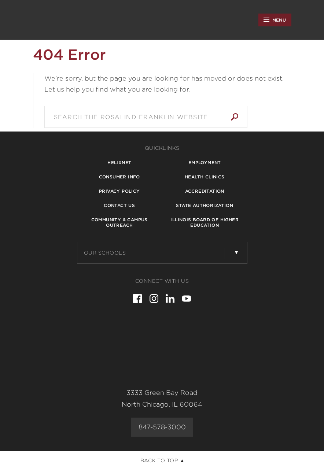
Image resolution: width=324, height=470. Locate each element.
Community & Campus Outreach (119, 222)
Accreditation (204, 191)
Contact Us (119, 205)
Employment (204, 162)
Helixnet (119, 162)
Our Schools (105, 253)
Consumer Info (119, 177)
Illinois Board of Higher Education (204, 222)
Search (234, 117)
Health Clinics (205, 177)
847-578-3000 (162, 427)
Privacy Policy (119, 191)
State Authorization (204, 205)
